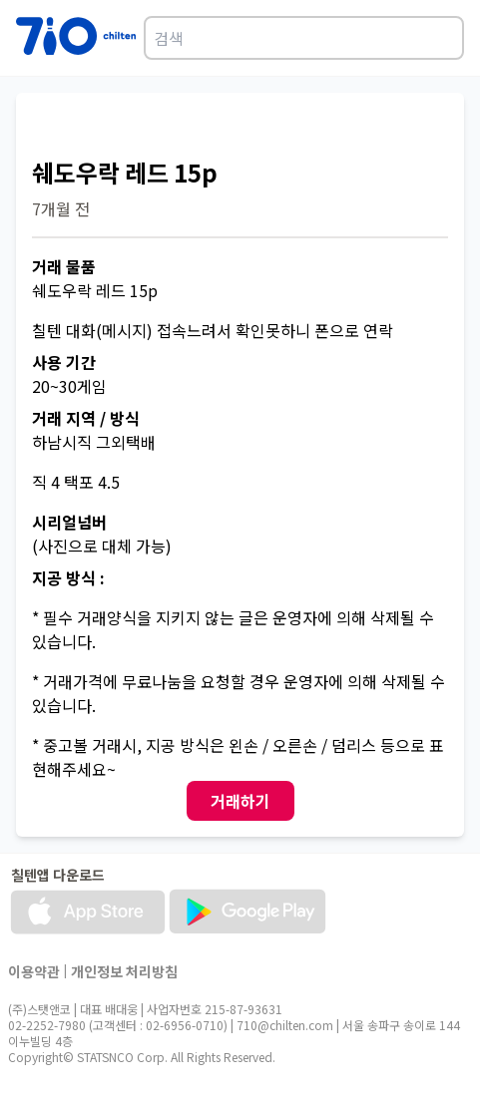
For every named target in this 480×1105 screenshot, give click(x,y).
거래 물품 (64, 266)
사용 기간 (64, 362)
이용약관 (34, 971)
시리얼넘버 (69, 522)
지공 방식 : (68, 577)
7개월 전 (61, 208)
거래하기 (240, 801)
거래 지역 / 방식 (86, 418)
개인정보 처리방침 (124, 971)
